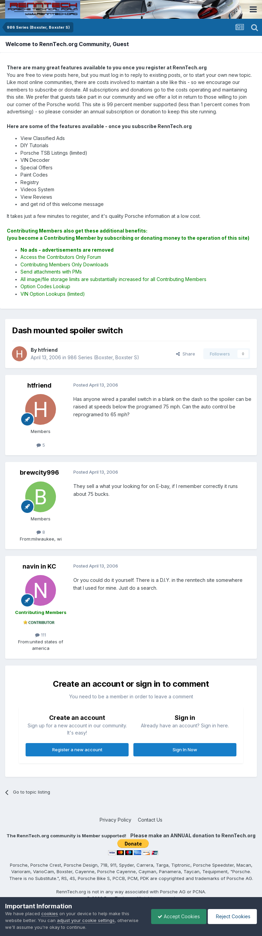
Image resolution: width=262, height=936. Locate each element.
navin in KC (39, 566)
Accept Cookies (177, 916)
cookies (49, 913)
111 (40, 635)
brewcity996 (39, 472)
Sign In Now (185, 749)
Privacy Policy (115, 820)
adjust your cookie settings (86, 920)
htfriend (39, 385)
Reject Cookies (232, 916)
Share (185, 354)
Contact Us (150, 820)
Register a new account (77, 749)
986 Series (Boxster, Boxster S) (103, 357)
